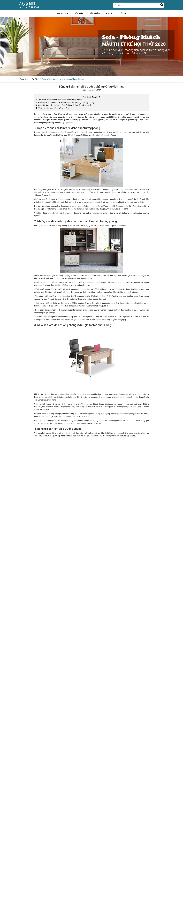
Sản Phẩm (95, 13)
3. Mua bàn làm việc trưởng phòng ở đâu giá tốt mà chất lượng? (63, 105)
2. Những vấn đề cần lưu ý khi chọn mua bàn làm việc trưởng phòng (65, 102)
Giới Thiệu (78, 13)
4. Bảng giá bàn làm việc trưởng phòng (52, 108)
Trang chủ (62, 13)
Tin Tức (109, 13)
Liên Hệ (122, 13)
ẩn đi (98, 97)
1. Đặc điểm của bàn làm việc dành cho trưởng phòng (59, 100)
